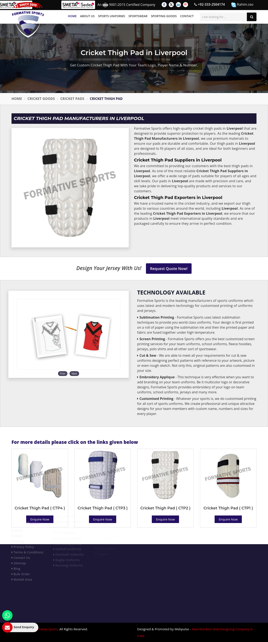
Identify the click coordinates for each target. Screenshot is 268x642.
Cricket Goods (41, 98)
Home (72, 16)
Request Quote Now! (169, 268)
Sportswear (137, 16)
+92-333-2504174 (209, 4)
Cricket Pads (72, 98)
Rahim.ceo (242, 4)
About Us (87, 16)
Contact (187, 16)
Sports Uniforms (111, 16)
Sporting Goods (164, 16)
